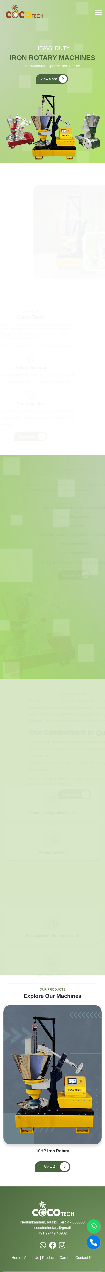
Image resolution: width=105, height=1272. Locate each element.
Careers (65, 1258)
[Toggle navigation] (98, 12)
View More (54, 79)
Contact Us (84, 1258)
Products (49, 1258)
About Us (31, 1258)
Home (16, 1258)
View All (56, 1166)
